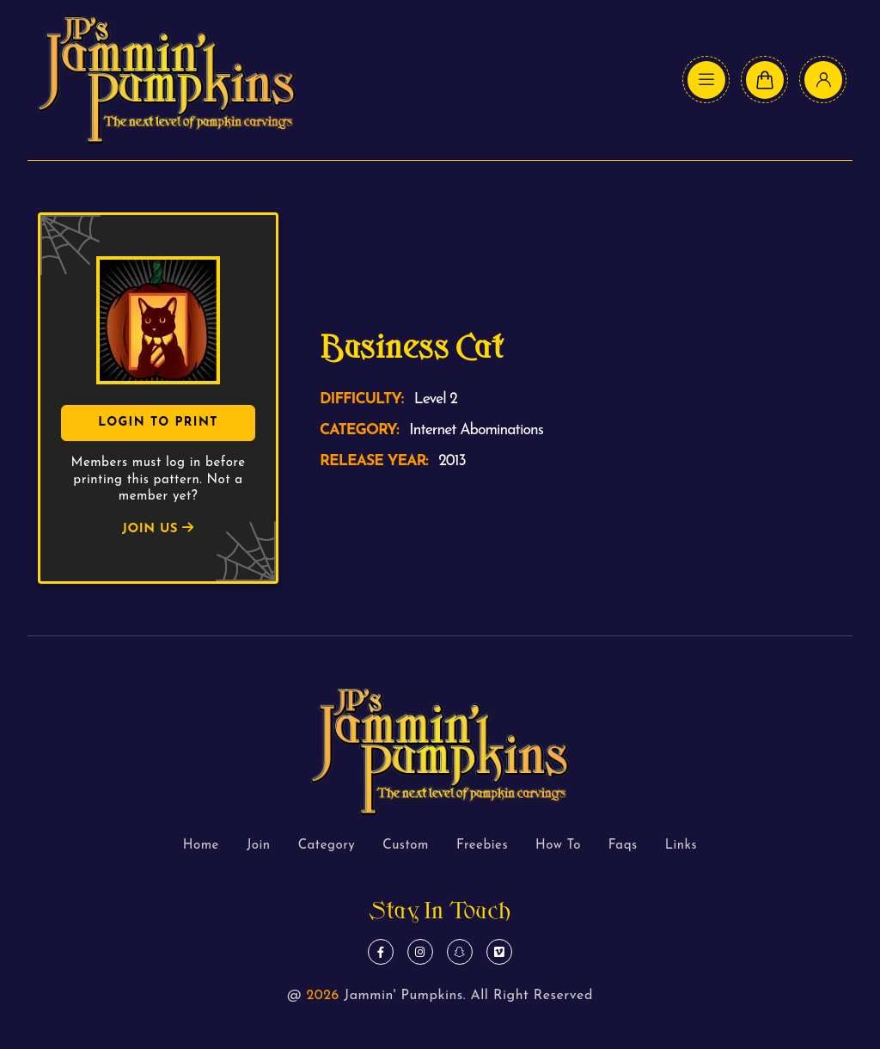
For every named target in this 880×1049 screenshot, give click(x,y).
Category (327, 845)
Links (681, 845)
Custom (405, 845)
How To (558, 845)
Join (259, 845)
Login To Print (158, 422)
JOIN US (158, 529)
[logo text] (167, 80)
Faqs (623, 845)
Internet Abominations (476, 430)
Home (201, 845)
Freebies (482, 845)
